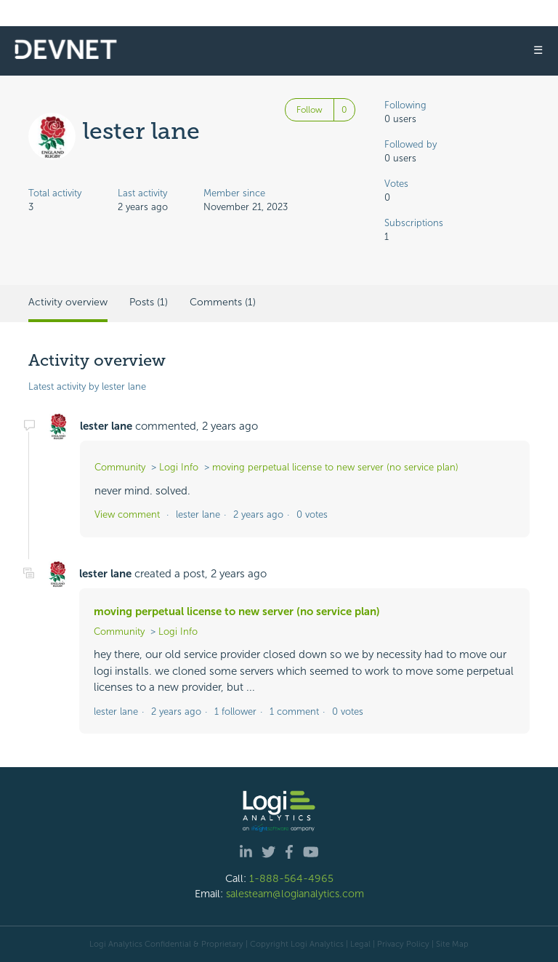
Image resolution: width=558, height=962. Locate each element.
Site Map (452, 944)
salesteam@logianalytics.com (295, 893)
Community (119, 467)
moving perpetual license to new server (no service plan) (335, 467)
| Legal (358, 944)
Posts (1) (148, 302)
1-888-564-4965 (291, 878)
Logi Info (178, 467)
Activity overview (68, 302)
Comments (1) (223, 302)
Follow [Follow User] (309, 110)
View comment (127, 514)
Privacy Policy (403, 944)
